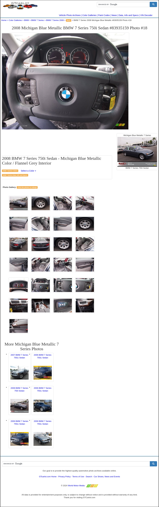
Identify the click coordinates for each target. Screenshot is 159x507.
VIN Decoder (146, 15)
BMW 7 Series (37, 20)
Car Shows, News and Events (107, 476)
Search (89, 476)
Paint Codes (104, 15)
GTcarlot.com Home (48, 476)
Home (4, 20)
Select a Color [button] (28, 171)
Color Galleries (89, 15)
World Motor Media (76, 485)
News (114, 15)
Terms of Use (78, 476)
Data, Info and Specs (129, 15)
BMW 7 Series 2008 (55, 20)
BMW (26, 20)
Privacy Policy (64, 476)
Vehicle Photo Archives (70, 15)
